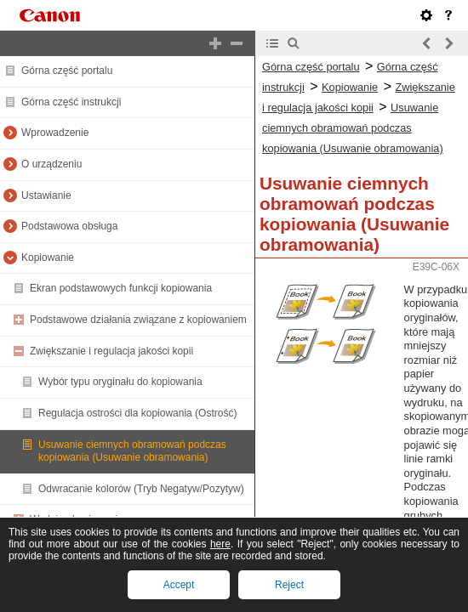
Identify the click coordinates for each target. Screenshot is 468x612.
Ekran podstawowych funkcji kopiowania (121, 288)
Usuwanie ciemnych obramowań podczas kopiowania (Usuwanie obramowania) (132, 451)
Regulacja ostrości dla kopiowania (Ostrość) (137, 413)
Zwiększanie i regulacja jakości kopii (111, 351)
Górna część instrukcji (71, 102)
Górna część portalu (66, 70)
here (220, 544)
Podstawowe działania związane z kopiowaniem (138, 320)
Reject (289, 585)
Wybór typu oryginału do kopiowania (120, 382)
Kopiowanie (47, 258)
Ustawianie (46, 195)
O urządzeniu (51, 164)
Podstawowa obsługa (69, 226)
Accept (179, 585)
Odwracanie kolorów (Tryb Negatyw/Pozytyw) (141, 489)
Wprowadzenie (54, 133)
